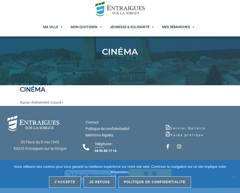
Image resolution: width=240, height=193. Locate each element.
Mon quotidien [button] (84, 27)
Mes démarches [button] (176, 27)
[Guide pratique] (167, 134)
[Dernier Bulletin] (167, 127)
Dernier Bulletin (188, 128)
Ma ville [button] (50, 27)
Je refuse (99, 182)
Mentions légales (99, 135)
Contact (92, 122)
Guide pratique (187, 135)
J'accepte (65, 182)
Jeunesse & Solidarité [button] (129, 27)
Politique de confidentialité (107, 129)
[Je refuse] (233, 176)
